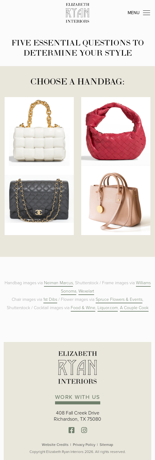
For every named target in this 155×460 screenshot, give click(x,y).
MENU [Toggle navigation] (139, 12)
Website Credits (55, 444)
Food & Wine (83, 308)
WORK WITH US (77, 397)
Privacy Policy (84, 444)
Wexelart (86, 291)
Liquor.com (107, 308)
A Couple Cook (134, 308)
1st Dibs (50, 299)
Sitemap (106, 444)
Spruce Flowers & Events (119, 299)
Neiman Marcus (58, 283)
